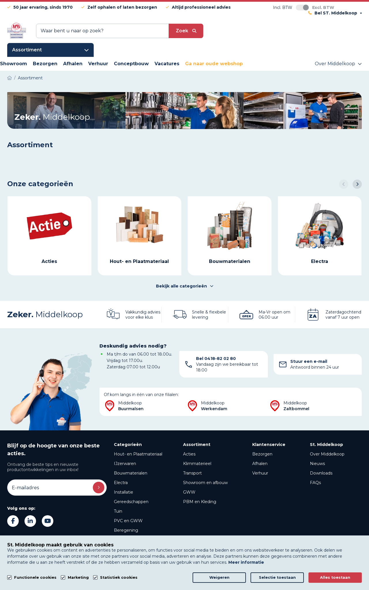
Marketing (78, 577)
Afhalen (260, 463)
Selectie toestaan (277, 577)
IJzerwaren (125, 463)
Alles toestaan (335, 577)
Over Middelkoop (327, 454)
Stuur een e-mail (308, 361)
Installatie (123, 492)
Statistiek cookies (119, 577)
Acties (189, 454)
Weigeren (219, 577)
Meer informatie (246, 562)
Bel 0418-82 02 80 (216, 358)
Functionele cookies (35, 577)
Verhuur (260, 473)
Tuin (118, 511)
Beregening (126, 530)
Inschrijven (98, 487)
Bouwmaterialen (130, 473)
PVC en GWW (128, 520)
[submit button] (186, 31)
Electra (121, 482)
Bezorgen (262, 454)
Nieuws (317, 463)
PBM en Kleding (199, 501)
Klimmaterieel (197, 463)
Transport (192, 473)
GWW (189, 492)
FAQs (315, 482)
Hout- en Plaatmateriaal (138, 454)
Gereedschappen (131, 501)
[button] (343, 184)
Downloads (321, 473)
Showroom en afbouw (205, 482)
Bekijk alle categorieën (184, 286)
